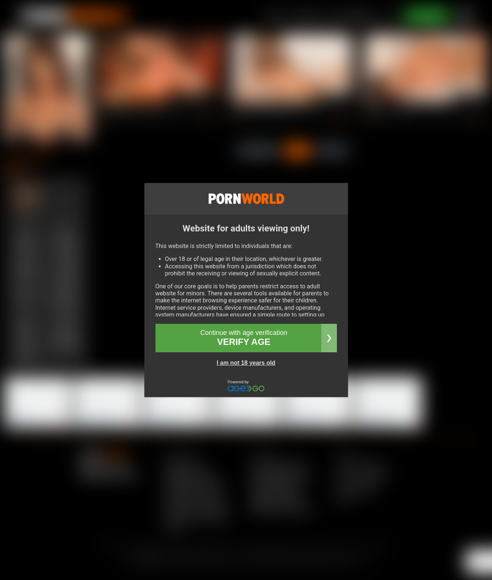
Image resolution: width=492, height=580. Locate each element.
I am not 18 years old (246, 363)
